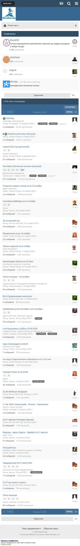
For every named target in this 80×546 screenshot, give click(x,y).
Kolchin (12, 349)
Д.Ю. (11, 176)
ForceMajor (13, 124)
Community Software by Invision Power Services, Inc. (40, 535)
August (12, 70)
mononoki (13, 409)
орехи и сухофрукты (7, 542)
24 (22, 170)
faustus (12, 211)
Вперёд (69, 112)
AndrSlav (12, 502)
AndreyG (12, 334)
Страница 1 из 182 (40, 112)
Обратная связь (51, 528)
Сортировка (70, 107)
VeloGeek (15, 57)
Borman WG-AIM (16, 223)
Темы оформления (31, 528)
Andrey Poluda (15, 137)
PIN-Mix (14, 82)
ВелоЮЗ (14, 40)
